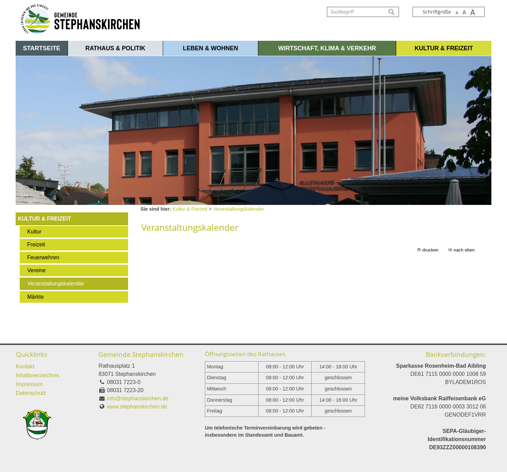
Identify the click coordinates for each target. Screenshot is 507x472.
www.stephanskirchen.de (137, 406)
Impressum (29, 384)
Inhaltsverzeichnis (37, 375)
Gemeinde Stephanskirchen (141, 354)
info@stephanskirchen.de (138, 398)
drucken (430, 249)
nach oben (464, 249)
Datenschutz (31, 393)
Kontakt (25, 366)
